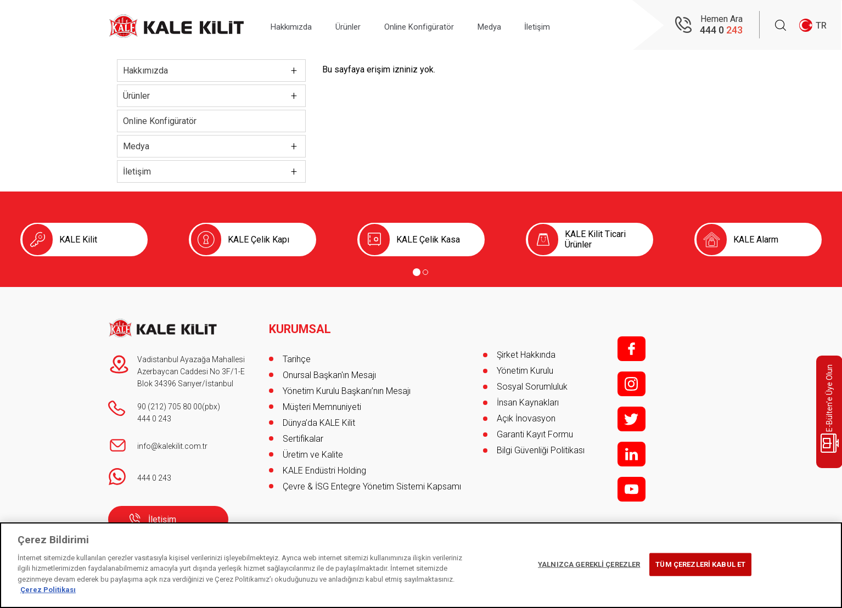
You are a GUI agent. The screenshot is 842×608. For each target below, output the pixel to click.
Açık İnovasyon (526, 418)
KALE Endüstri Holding (324, 466)
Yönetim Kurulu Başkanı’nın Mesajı (347, 386)
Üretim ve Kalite (313, 450)
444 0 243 (154, 418)
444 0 (721, 30)
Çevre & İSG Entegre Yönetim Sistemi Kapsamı (372, 482)
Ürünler (358, 25)
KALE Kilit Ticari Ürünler (595, 239)
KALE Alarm (755, 239)
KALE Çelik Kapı (258, 239)
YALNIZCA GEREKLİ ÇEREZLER (589, 564)
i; (631, 384)
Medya (514, 25)
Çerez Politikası (48, 590)
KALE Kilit (78, 239)
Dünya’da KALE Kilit (319, 418)
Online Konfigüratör (436, 25)
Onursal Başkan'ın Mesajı (329, 370)
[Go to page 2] (425, 272)
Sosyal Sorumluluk (532, 386)
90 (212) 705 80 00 (169, 406)
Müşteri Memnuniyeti (322, 402)
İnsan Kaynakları (528, 402)
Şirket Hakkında (526, 355)
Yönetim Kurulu (525, 370)
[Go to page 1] (416, 272)
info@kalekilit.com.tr (172, 446)
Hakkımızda (295, 25)
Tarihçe (297, 355)
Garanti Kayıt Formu (536, 434)
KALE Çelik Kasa (428, 239)
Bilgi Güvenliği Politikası (541, 450)
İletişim (568, 25)
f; (631, 349)
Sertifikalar (303, 434)
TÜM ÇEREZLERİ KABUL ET (700, 564)
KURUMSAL (300, 324)
